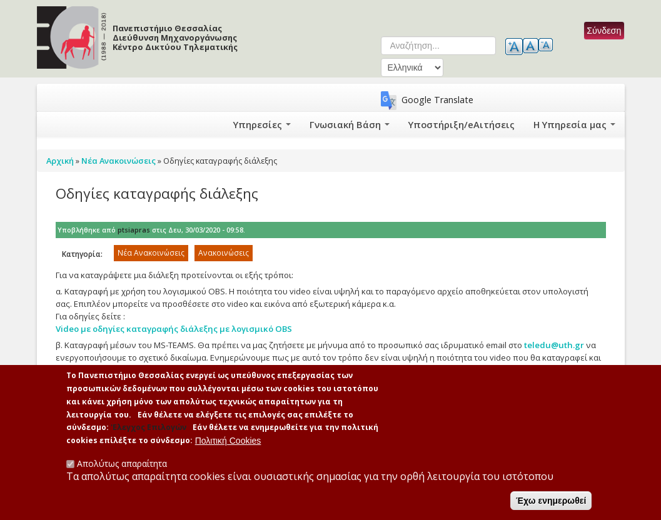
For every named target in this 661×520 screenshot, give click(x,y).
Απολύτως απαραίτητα (122, 465)
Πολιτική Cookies (228, 442)
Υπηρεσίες (289, 124)
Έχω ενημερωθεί (551, 502)
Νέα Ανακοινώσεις (151, 253)
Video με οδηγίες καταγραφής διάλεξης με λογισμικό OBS (174, 328)
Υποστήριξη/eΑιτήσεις (474, 124)
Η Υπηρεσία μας (577, 124)
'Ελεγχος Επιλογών (148, 429)
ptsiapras (134, 230)
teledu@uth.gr (554, 345)
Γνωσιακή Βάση (372, 124)
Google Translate (437, 100)
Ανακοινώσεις (223, 253)
